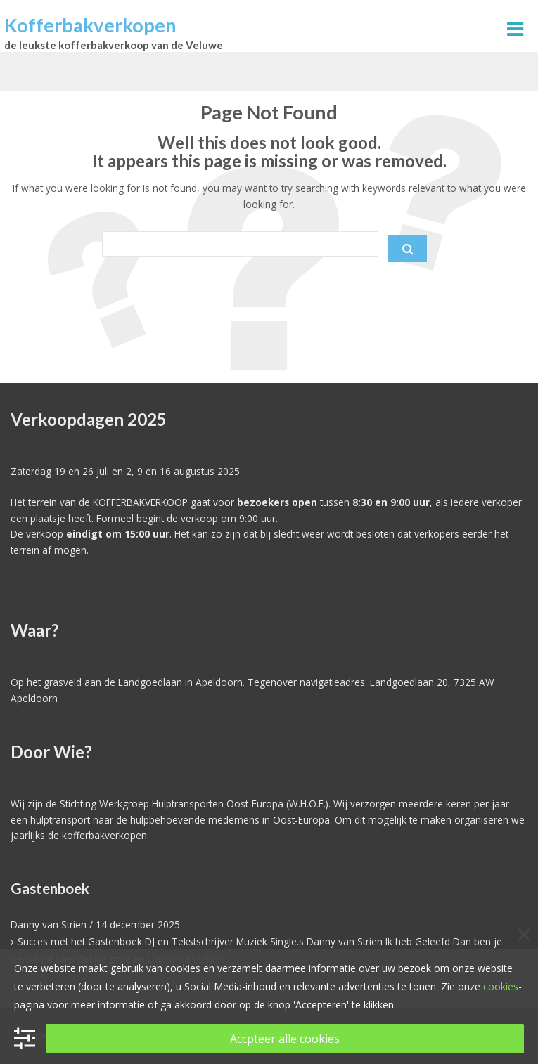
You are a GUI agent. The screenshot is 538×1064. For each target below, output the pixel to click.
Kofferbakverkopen (90, 25)
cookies (500, 986)
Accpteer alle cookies (285, 1038)
